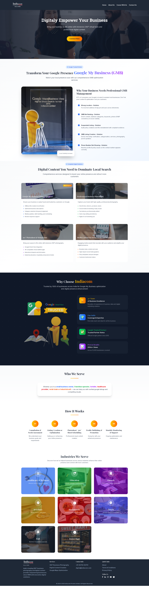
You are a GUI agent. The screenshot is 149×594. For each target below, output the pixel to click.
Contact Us (129, 5)
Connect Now (74, 44)
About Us (108, 5)
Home (101, 5)
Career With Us (118, 5)
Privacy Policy (107, 578)
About (104, 573)
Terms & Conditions (109, 576)
